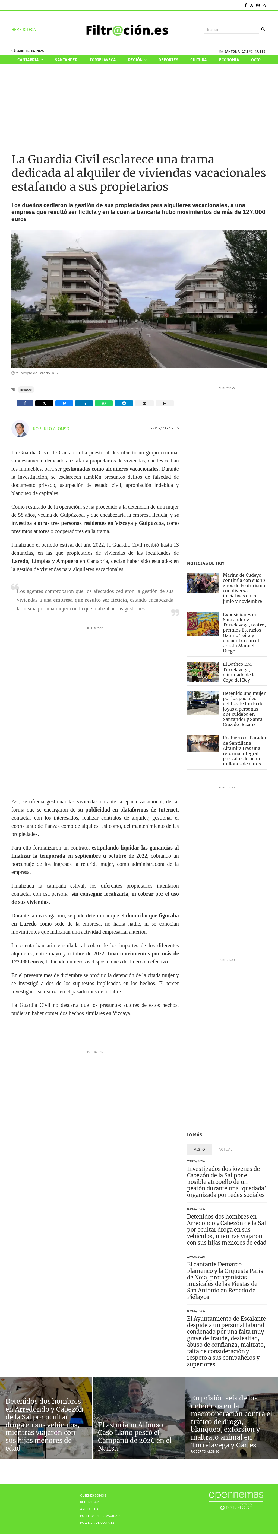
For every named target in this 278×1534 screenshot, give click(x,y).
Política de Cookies (97, 1522)
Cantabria (30, 59)
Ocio (255, 59)
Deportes (168, 59)
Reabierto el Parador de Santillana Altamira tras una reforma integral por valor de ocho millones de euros (245, 750)
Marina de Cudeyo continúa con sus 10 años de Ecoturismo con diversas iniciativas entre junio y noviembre (244, 588)
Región (137, 59)
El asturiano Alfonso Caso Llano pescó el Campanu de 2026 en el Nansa (134, 1437)
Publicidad (89, 1502)
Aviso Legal (90, 1509)
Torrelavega (103, 59)
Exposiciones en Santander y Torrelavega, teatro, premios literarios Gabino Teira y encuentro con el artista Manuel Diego (244, 633)
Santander (66, 59)
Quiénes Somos (93, 1495)
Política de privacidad (100, 1516)
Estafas (26, 389)
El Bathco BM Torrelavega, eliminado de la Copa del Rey (239, 672)
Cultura (198, 59)
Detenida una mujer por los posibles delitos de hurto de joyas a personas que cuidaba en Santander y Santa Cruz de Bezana (244, 708)
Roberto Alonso (51, 428)
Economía (229, 59)
